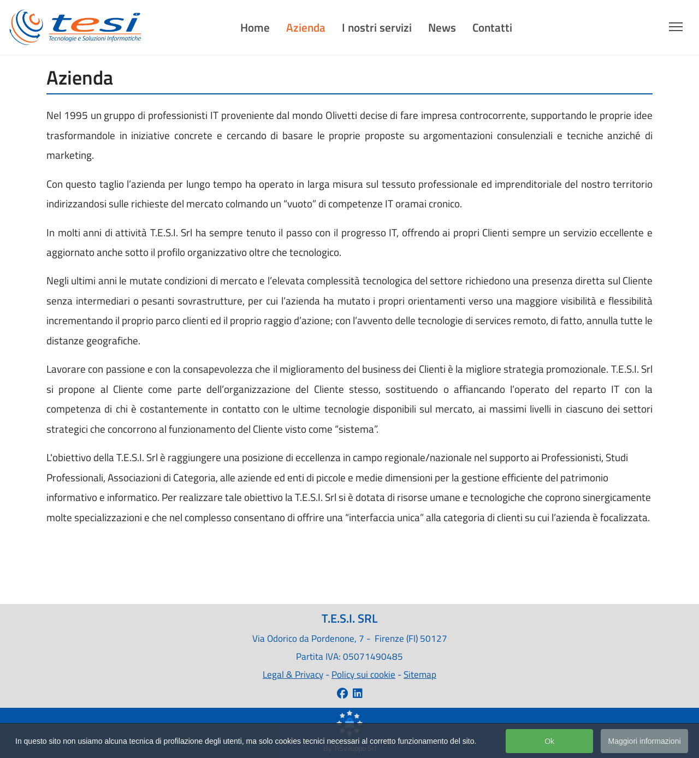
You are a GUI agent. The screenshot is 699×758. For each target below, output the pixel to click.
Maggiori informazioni (644, 742)
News (442, 27)
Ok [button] (549, 742)
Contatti (492, 27)
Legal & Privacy (293, 674)
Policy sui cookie (363, 674)
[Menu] (676, 23)
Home (255, 27)
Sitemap (420, 674)
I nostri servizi (377, 27)
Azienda (305, 27)
